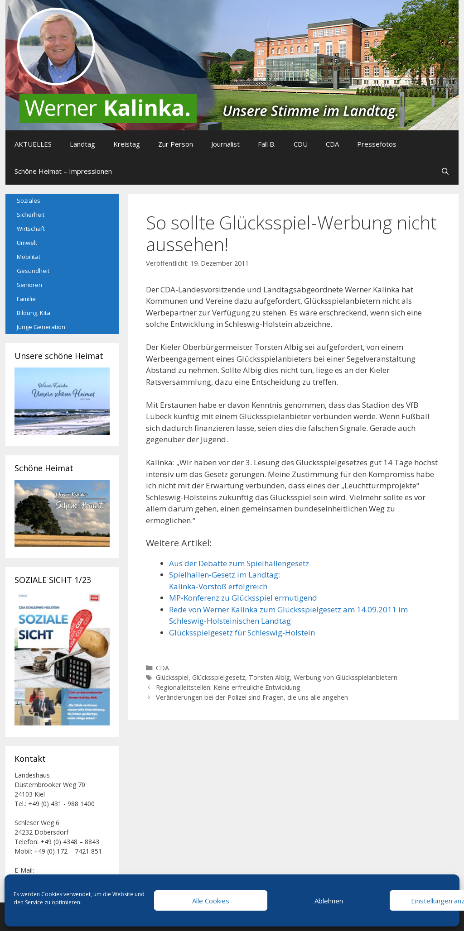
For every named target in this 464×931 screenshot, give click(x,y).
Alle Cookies (210, 900)
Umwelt (27, 243)
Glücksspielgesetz (218, 677)
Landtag (82, 143)
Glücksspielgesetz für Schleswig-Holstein (242, 632)
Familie (26, 299)
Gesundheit (33, 271)
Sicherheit (30, 214)
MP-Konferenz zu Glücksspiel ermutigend (243, 597)
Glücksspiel (172, 677)
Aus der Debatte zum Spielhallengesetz (239, 563)
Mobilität (28, 257)
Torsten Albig (269, 677)
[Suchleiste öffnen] (445, 171)
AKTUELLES (33, 143)
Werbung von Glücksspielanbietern (345, 677)
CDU (301, 143)
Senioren (29, 285)
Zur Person (175, 143)
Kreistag (126, 143)
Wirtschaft (31, 228)
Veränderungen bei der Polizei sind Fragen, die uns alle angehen (252, 697)
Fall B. (267, 143)
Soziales (28, 200)
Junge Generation (41, 327)
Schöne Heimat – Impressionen (63, 171)
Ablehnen (328, 900)
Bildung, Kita (33, 313)
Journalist (225, 143)
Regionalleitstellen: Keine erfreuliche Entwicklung (228, 687)
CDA (332, 143)
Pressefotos (376, 143)
